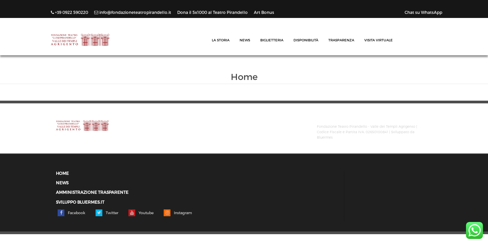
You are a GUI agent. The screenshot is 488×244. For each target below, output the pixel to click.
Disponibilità (305, 40)
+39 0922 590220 (70, 12)
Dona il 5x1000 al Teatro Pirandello (213, 12)
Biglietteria (271, 40)
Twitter (107, 212)
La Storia (220, 40)
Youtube (141, 212)
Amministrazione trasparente (92, 192)
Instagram (178, 212)
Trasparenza (341, 40)
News (245, 40)
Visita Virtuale (378, 40)
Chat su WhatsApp (423, 12)
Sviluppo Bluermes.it (80, 202)
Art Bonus (264, 12)
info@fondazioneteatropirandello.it (133, 12)
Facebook (71, 212)
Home (62, 173)
